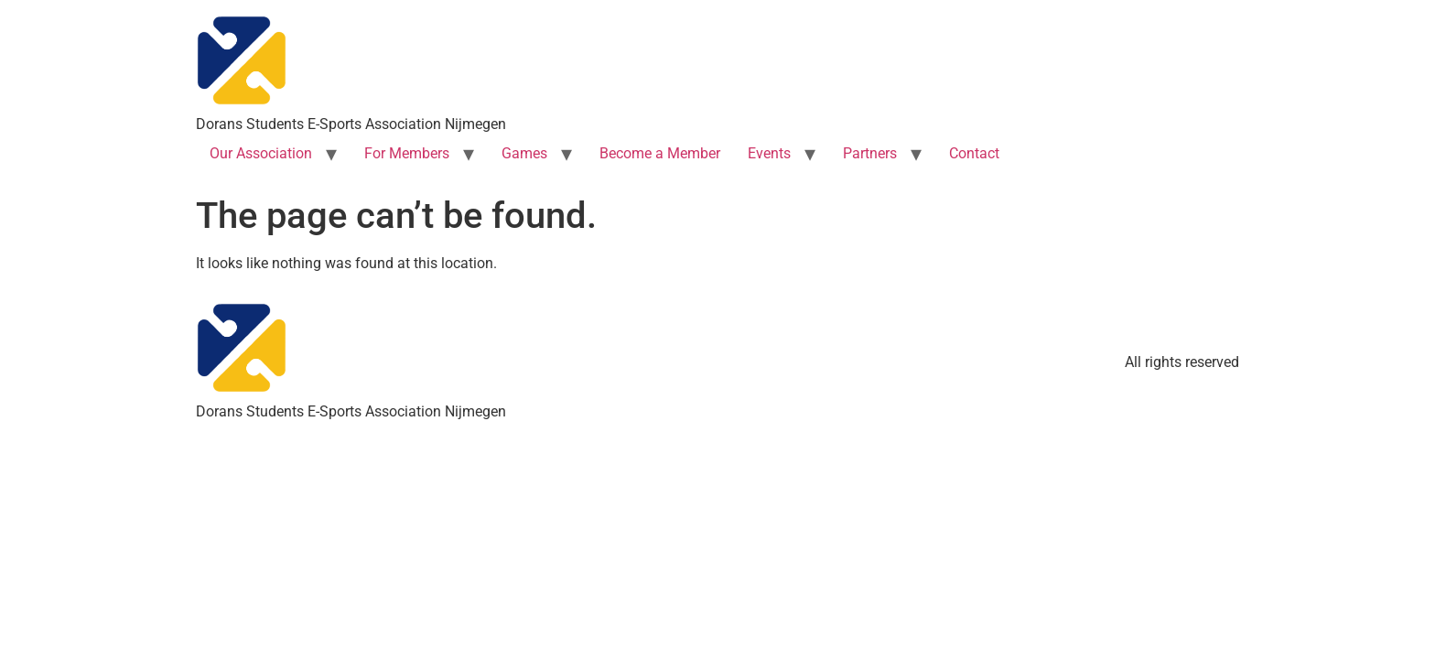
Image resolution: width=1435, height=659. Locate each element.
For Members (406, 153)
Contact (974, 153)
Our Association (261, 153)
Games (524, 153)
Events (769, 153)
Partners (870, 153)
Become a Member (659, 153)
